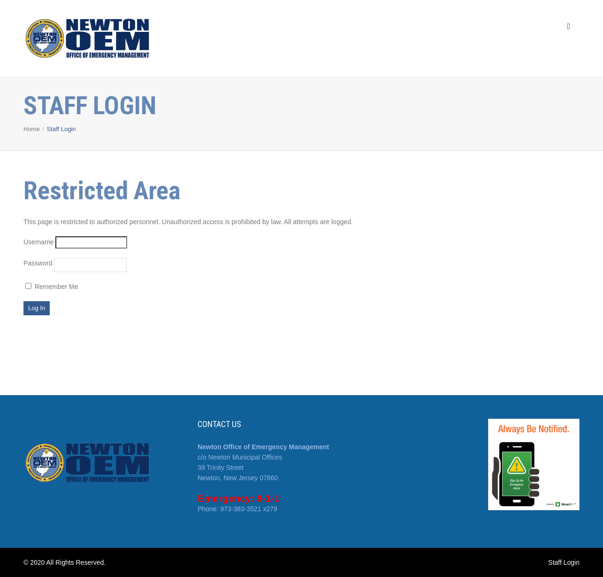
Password (37, 263)
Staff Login (564, 562)
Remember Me (51, 286)
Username (38, 242)
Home (31, 129)
